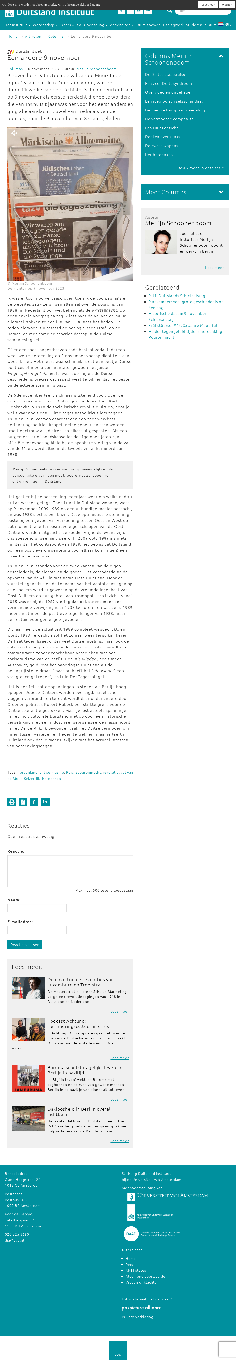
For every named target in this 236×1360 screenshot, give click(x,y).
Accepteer (208, 4)
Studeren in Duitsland (207, 24)
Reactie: (15, 851)
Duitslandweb (148, 24)
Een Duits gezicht (161, 127)
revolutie (111, 772)
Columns (56, 36)
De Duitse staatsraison (166, 74)
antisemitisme (52, 772)
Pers (129, 1264)
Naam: (14, 899)
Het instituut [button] (17, 24)
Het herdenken (159, 154)
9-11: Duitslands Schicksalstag (177, 295)
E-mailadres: (20, 921)
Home (12, 36)
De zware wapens (161, 145)
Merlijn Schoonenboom (97, 68)
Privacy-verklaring (137, 1316)
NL (224, 24)
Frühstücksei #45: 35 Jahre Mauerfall (184, 325)
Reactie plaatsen (24, 944)
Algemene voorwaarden (147, 1276)
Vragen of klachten (142, 1282)
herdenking (28, 772)
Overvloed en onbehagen (169, 92)
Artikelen (33, 36)
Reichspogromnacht (83, 772)
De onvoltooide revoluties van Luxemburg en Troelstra (81, 981)
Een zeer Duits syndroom (168, 83)
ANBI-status (136, 1270)
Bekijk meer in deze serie (201, 167)
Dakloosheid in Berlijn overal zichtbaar (79, 1111)
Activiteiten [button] (122, 24)
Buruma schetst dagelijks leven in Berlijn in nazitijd (84, 1069)
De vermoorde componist (169, 118)
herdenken (51, 778)
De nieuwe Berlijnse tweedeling (175, 109)
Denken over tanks (162, 136)
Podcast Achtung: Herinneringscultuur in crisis (78, 1023)
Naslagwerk (173, 24)
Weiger (227, 4)
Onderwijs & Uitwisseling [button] (84, 24)
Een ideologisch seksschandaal (174, 101)
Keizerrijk (32, 778)
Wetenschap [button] (45, 24)
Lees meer (119, 1011)
